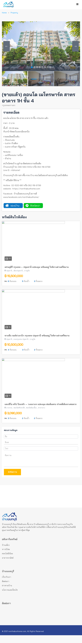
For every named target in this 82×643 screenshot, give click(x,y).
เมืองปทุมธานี (18, 278)
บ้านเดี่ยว (6, 553)
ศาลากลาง (41, 415)
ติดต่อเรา (5, 589)
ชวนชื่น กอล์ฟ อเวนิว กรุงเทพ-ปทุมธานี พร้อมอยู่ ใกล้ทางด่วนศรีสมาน (37, 343)
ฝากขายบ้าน (7, 593)
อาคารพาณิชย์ (7, 565)
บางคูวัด (27, 278)
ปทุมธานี (9, 278)
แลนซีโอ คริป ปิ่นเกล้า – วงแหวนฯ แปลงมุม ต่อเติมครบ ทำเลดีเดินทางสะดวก (40, 412)
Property (14, 12)
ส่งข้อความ (12, 480)
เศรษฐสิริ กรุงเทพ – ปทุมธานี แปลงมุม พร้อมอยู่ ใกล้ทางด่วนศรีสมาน (37, 274)
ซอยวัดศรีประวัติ (19, 415)
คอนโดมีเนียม (7, 561)
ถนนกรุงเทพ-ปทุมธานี (20, 347)
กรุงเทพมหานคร (8, 105)
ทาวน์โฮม (6, 557)
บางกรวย (9, 415)
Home (4, 12)
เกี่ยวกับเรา (6, 585)
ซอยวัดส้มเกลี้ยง (31, 415)
